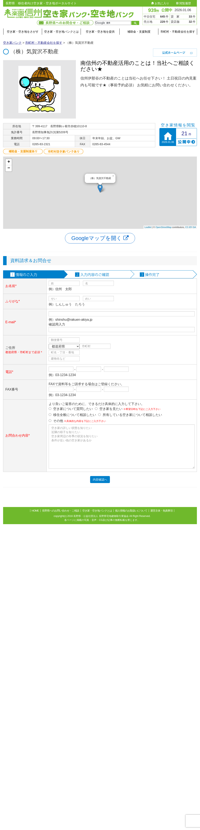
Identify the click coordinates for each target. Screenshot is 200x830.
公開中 (166, 10)
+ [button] (8, 162)
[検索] (112, 22)
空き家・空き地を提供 (100, 31)
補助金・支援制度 (139, 31)
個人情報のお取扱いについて (131, 510)
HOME (35, 510)
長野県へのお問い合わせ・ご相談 (60, 510)
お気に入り (160, 3)
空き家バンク (12, 42)
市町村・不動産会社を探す (177, 31)
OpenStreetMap (163, 227)
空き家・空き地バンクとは (61, 31)
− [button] (8, 168)
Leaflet (148, 227)
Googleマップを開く (100, 238)
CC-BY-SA (190, 227)
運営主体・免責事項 (161, 510)
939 (153, 10)
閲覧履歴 (183, 3)
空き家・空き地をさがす (23, 31)
